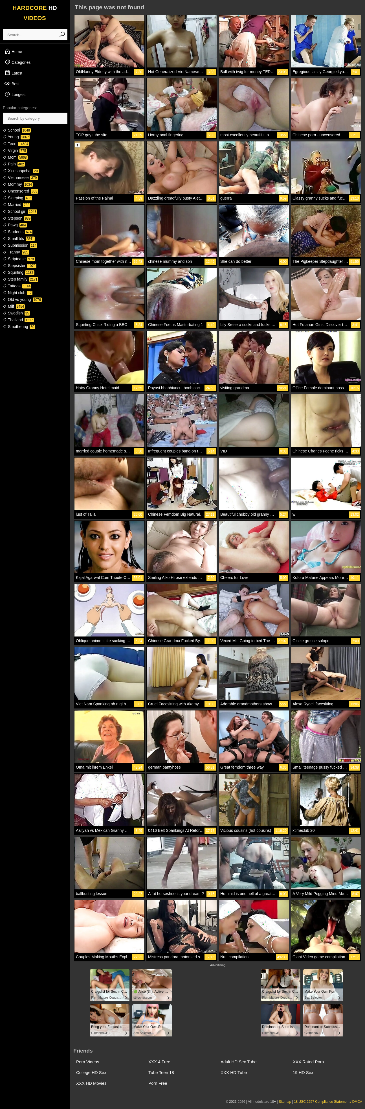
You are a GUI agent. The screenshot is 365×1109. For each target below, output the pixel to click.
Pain (14, 164)
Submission (20, 245)
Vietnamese (20, 177)
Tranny (16, 252)
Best (11, 83)
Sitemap (285, 1102)
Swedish (16, 313)
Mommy (18, 184)
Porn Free (157, 1083)
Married (16, 204)
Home (13, 51)
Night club (17, 292)
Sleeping (17, 198)
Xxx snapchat (21, 171)
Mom (15, 157)
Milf (14, 306)
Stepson (17, 218)
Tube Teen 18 (161, 1072)
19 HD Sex (303, 1072)
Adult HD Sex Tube (239, 1061)
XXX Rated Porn (308, 1061)
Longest (15, 94)
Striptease (19, 259)
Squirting (18, 272)
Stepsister (19, 265)
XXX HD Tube (234, 1072)
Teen (16, 143)
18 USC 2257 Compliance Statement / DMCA (328, 1102)
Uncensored (20, 191)
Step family (20, 279)
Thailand (18, 320)
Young (16, 137)
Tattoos (17, 286)
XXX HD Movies (91, 1083)
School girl (20, 211)
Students (17, 231)
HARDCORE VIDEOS (34, 13)
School (17, 130)
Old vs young (22, 299)
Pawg (15, 225)
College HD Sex (91, 1072)
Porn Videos (87, 1061)
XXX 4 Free (159, 1061)
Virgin (15, 150)
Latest (13, 73)
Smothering (19, 326)
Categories (17, 62)
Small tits (19, 238)
